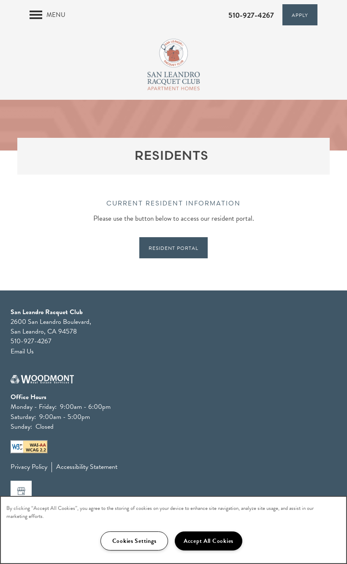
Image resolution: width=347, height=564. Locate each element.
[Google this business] (21, 491)
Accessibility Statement (86, 467)
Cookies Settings (134, 541)
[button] (299, 14)
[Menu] (47, 15)
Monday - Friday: (34, 407)
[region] (173, 530)
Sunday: (21, 427)
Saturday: (23, 417)
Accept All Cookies (208, 541)
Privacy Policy (29, 467)
